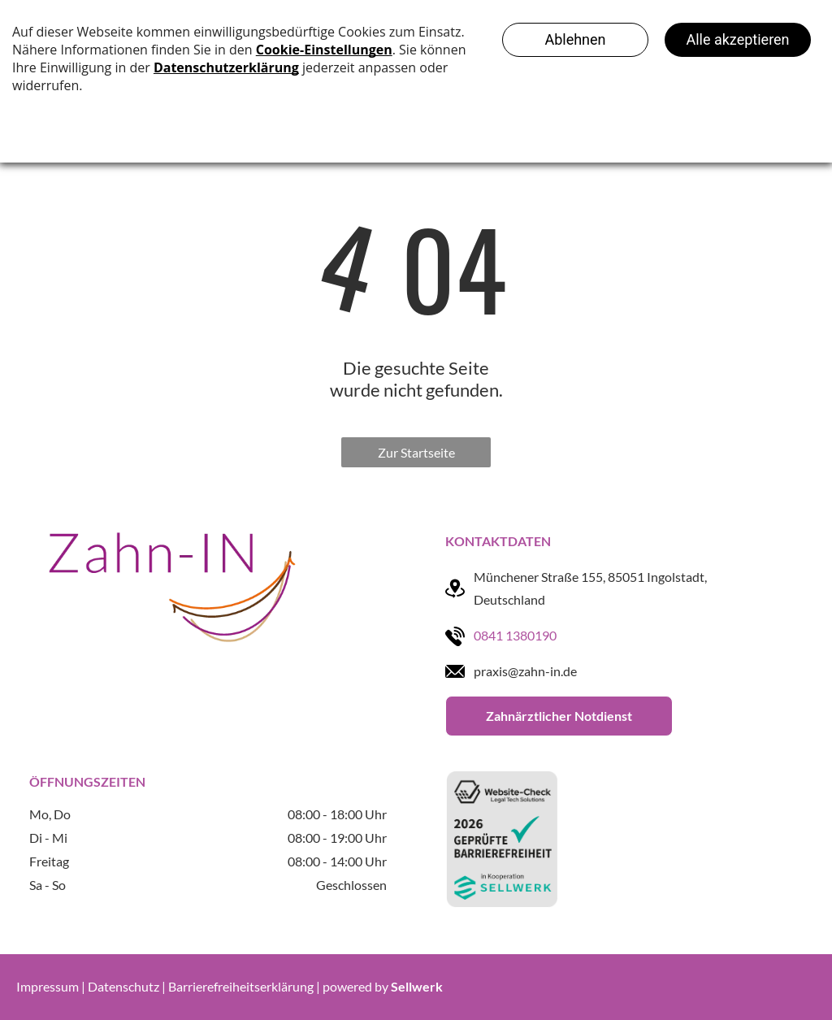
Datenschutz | (127, 986)
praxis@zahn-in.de (525, 671)
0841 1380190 (515, 635)
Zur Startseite (416, 452)
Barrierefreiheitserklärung (241, 986)
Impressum (47, 986)
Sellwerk (417, 986)
